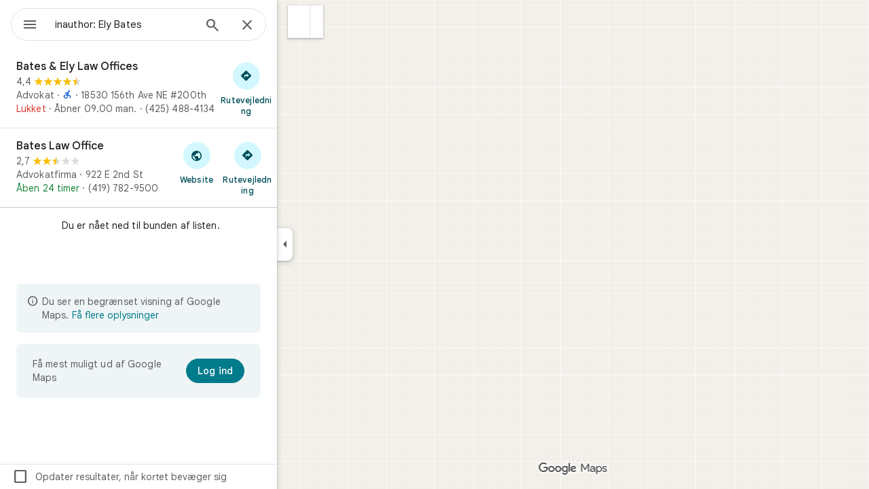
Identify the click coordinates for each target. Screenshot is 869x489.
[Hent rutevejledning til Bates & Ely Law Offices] (295, 88)
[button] (348, 21)
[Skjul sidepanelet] (333, 244)
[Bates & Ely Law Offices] (187, 88)
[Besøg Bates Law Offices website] (245, 162)
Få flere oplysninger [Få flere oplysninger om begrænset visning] (164, 315)
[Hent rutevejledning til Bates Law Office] (296, 167)
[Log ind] (264, 371)
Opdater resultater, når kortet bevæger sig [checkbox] (168, 477)
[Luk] (296, 26)
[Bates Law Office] (187, 167)
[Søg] (261, 26)
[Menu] (24, 23)
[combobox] (159, 24)
